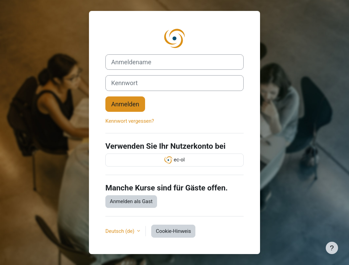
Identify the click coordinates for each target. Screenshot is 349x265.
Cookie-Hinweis (173, 231)
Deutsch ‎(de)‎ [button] (120, 231)
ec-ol (174, 160)
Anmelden (125, 104)
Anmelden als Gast (131, 201)
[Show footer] (332, 248)
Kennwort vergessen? (129, 121)
